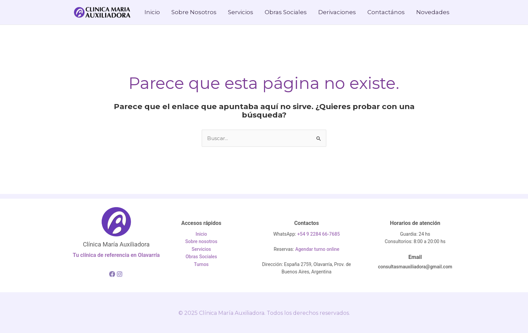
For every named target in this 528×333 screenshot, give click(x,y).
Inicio (152, 12)
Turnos (201, 264)
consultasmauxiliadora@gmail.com (415, 266)
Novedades (433, 12)
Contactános (386, 12)
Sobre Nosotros (194, 12)
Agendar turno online (317, 249)
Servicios (240, 12)
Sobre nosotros (201, 241)
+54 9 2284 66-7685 (318, 234)
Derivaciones (337, 12)
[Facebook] (112, 274)
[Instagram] (120, 274)
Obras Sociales (286, 12)
